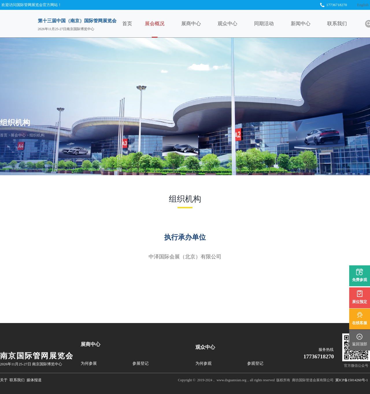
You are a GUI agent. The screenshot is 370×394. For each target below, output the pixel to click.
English (363, 5)
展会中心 (18, 135)
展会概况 (163, 23)
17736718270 (319, 356)
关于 (4, 380)
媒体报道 (34, 380)
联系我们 (346, 23)
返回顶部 (359, 344)
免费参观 (359, 280)
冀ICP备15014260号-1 (351, 380)
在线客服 (359, 323)
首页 (136, 23)
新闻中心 (309, 23)
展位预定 (359, 302)
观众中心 (236, 23)
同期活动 (273, 23)
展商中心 (200, 23)
